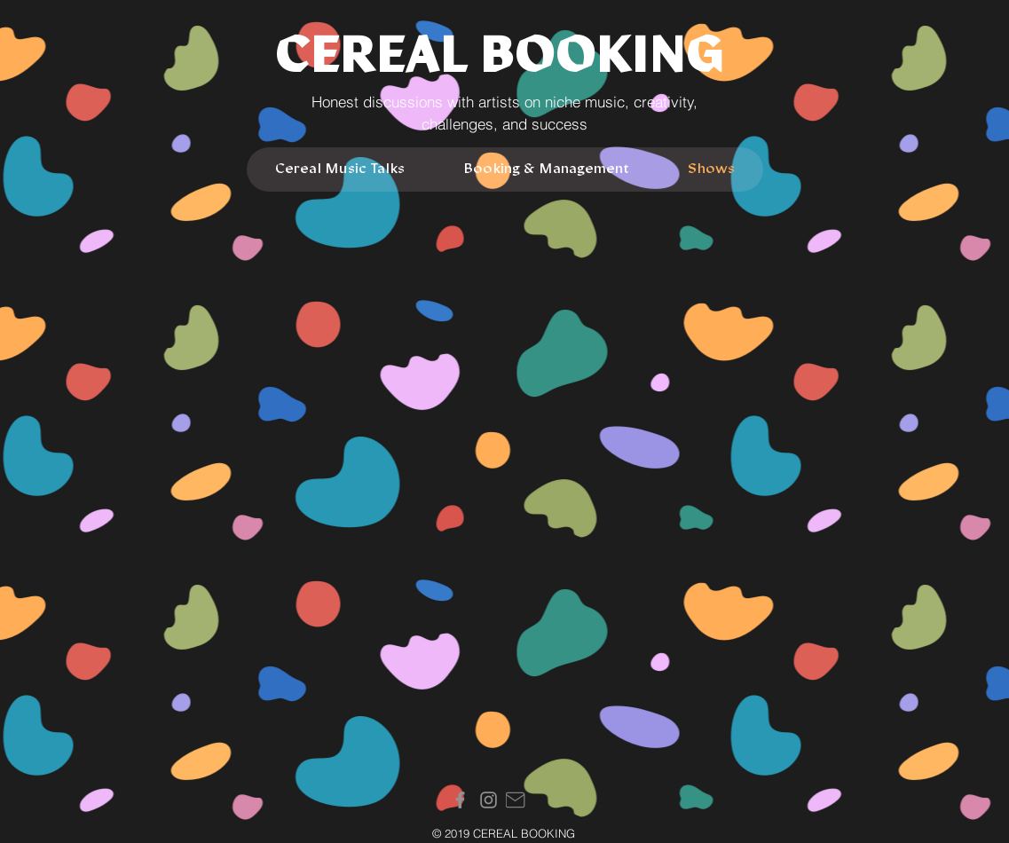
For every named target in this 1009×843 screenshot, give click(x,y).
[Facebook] (460, 800)
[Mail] (515, 800)
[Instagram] (488, 800)
